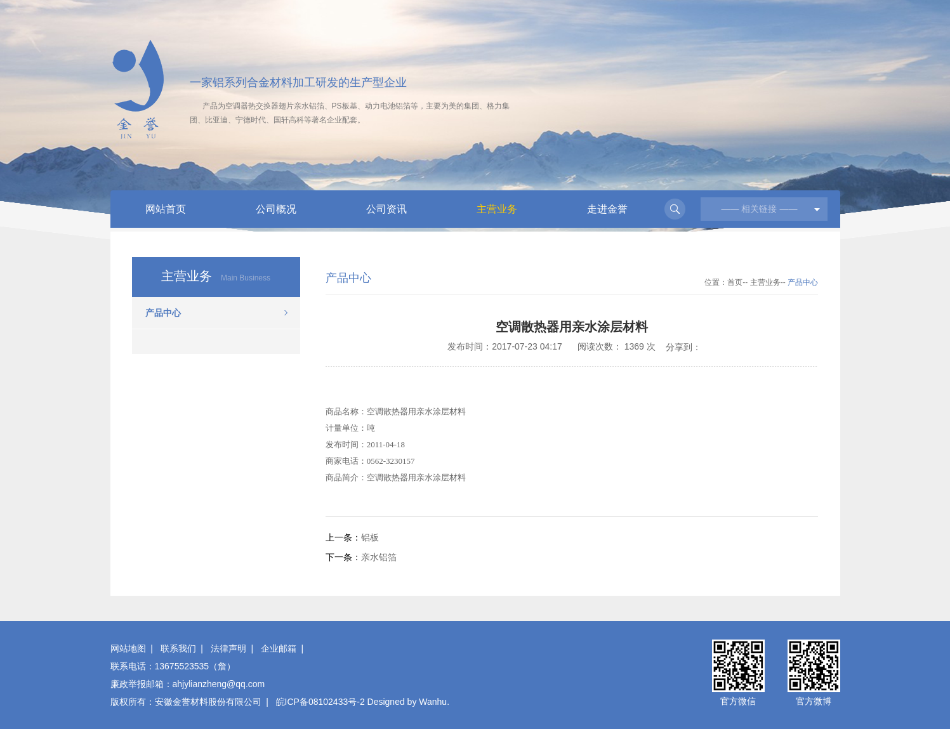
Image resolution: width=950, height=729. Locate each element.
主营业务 (497, 209)
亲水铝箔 (379, 557)
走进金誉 (607, 209)
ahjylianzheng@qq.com (219, 684)
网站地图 (128, 648)
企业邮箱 (278, 648)
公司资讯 (386, 209)
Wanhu (433, 702)
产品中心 (163, 313)
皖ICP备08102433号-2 (320, 702)
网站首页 (165, 209)
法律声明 (228, 648)
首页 (734, 282)
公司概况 (276, 209)
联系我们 (178, 648)
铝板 (370, 537)
